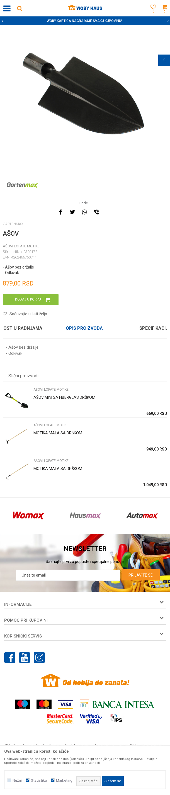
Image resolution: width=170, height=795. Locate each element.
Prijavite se (140, 575)
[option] (85, 21)
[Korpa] (164, 15)
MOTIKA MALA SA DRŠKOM (57, 433)
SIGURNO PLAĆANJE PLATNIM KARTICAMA (84, 21)
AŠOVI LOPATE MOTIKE (21, 246)
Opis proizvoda (84, 328)
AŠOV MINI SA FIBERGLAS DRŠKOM (64, 397)
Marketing (64, 780)
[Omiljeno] (151, 15)
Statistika (39, 780)
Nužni (17, 780)
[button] (19, 8)
